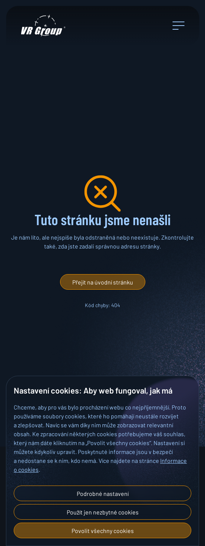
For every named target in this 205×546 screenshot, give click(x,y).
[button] (102, 282)
